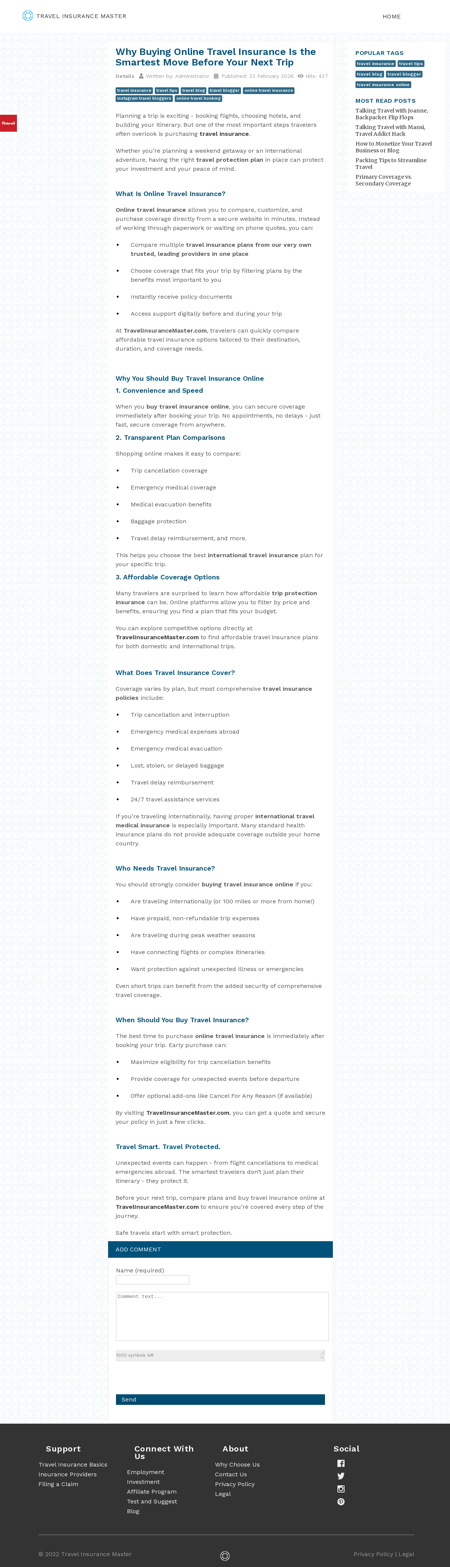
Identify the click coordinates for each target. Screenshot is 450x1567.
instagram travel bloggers (144, 98)
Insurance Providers (67, 1474)
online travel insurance (268, 90)
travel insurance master (74, 16)
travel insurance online (383, 84)
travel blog (193, 90)
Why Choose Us (237, 1464)
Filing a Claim (58, 1484)
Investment (143, 1481)
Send (129, 1399)
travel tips (166, 90)
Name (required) (140, 1270)
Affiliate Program (152, 1491)
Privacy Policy (235, 1484)
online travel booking (198, 98)
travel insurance (134, 90)
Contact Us (231, 1474)
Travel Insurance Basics (72, 1464)
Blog (133, 1511)
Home (392, 16)
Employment (145, 1472)
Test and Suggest (152, 1501)
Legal (223, 1493)
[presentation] (173, 1376)
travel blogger (224, 90)
